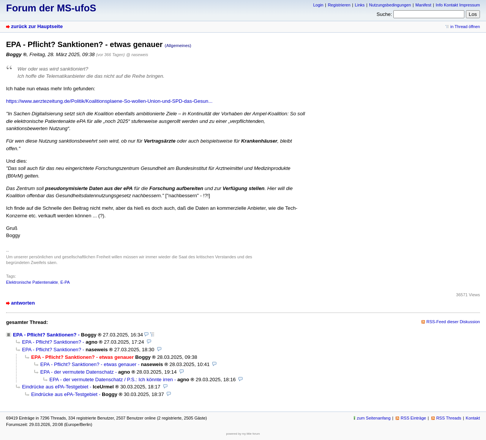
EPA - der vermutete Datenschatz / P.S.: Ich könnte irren (111, 379)
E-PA (65, 282)
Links (360, 5)
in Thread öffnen (465, 26)
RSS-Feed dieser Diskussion (453, 321)
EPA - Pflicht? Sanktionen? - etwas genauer (88, 364)
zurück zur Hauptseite (37, 26)
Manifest (423, 5)
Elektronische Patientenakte (32, 282)
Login (318, 5)
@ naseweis (137, 54)
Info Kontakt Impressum (458, 5)
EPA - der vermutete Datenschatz (77, 372)
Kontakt (473, 418)
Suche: (384, 14)
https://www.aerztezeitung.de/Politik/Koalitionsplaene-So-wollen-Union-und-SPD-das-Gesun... (109, 101)
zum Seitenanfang (374, 418)
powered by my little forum (243, 433)
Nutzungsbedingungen (390, 5)
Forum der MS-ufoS (51, 8)
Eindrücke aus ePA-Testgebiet (55, 387)
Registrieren (339, 5)
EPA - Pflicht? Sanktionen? (45, 335)
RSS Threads (448, 418)
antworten (23, 303)
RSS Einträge (413, 418)
